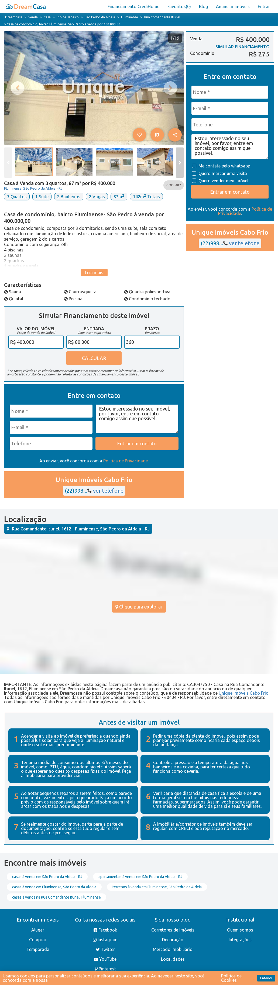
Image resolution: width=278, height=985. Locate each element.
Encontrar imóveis (38, 920)
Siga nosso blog (173, 920)
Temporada (37, 949)
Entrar (264, 6)
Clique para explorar (139, 606)
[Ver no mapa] (157, 135)
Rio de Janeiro (68, 17)
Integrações (240, 939)
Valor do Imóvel (36, 328)
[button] (139, 135)
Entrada (94, 328)
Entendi (266, 978)
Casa (47, 17)
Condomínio (202, 53)
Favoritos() (179, 6)
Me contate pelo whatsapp (223, 165)
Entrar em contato (230, 191)
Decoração (172, 939)
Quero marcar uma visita (222, 173)
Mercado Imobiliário (173, 949)
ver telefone (105, 491)
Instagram (105, 939)
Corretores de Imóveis (172, 929)
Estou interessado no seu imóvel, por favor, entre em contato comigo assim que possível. (137, 418)
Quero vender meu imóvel (222, 180)
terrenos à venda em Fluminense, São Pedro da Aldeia (157, 887)
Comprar (37, 939)
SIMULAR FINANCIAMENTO (242, 46)
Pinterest (105, 968)
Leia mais (94, 272)
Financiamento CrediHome (133, 6)
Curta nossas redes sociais (105, 920)
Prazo (152, 328)
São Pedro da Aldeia (100, 17)
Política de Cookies (231, 978)
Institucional (240, 920)
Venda (33, 17)
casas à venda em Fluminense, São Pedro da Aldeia (54, 887)
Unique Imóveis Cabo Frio (244, 693)
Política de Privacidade (125, 460)
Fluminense (129, 17)
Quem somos (240, 929)
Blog (203, 6)
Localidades (173, 959)
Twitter (105, 949)
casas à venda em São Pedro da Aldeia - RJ (47, 877)
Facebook (105, 929)
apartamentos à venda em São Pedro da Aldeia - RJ (140, 877)
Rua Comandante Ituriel (162, 17)
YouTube (105, 959)
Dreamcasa (13, 17)
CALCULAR (94, 358)
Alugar (37, 929)
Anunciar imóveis (233, 6)
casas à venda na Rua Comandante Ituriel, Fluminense (56, 897)
